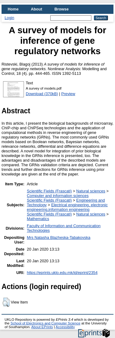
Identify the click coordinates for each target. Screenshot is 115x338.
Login (9, 17)
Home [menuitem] (13, 9)
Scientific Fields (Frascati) (49, 191)
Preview (68, 93)
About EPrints (42, 327)
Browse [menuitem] (62, 9)
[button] (6, 302)
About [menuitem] (36, 9)
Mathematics (38, 218)
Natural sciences (90, 191)
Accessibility (65, 327)
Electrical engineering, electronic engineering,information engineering (67, 207)
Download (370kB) (42, 93)
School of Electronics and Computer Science (45, 323)
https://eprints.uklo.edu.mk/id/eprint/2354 (62, 272)
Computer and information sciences (58, 195)
